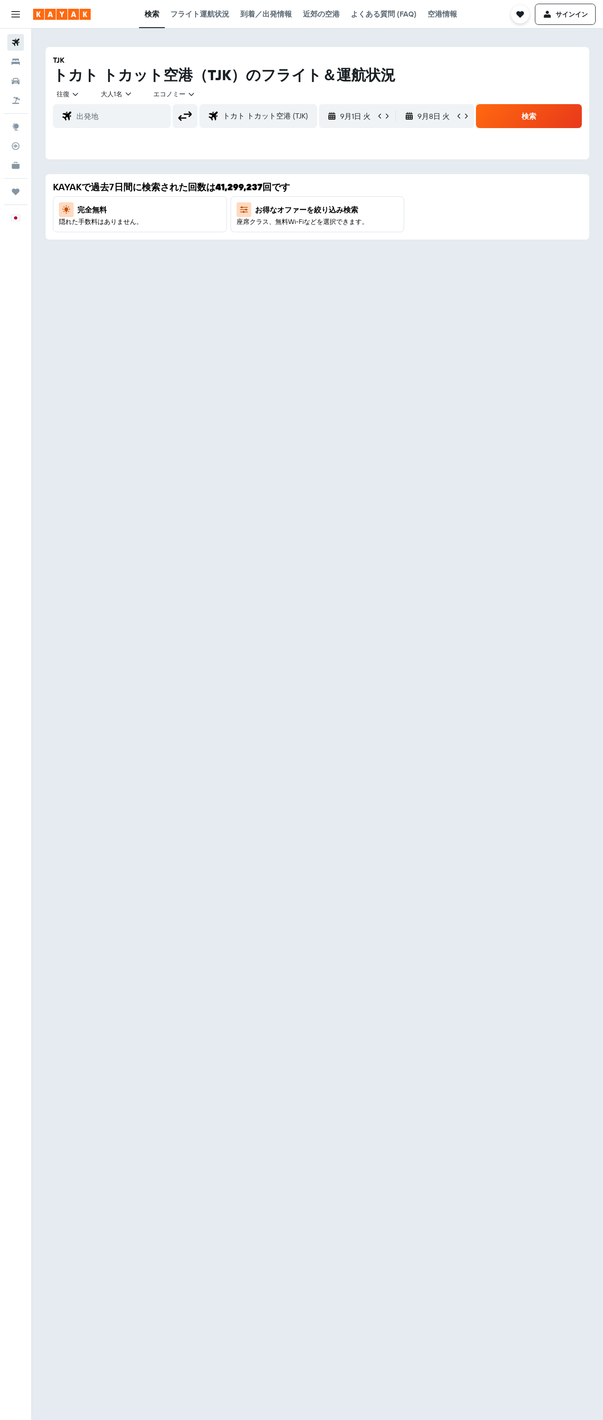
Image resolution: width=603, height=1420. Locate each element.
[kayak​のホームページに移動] (62, 14)
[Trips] (16, 191)
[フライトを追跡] (16, 146)
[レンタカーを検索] (16, 81)
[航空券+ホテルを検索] (16, 100)
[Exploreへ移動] (16, 126)
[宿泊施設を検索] (16, 62)
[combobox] (68, 94)
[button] (16, 14)
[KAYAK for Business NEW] (16, 165)
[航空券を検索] (16, 42)
